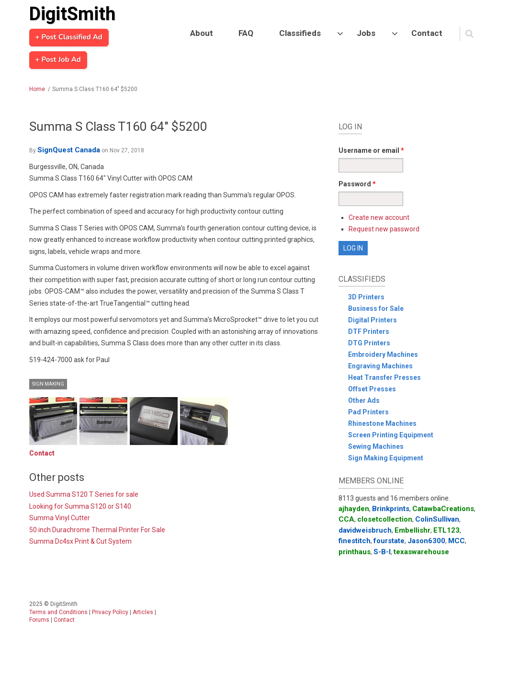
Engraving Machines (380, 366)
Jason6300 (426, 540)
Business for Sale (376, 308)
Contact (426, 33)
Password (357, 184)
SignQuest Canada (68, 150)
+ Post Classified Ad (68, 37)
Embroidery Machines (383, 354)
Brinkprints (390, 508)
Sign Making (48, 384)
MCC (456, 540)
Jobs (366, 33)
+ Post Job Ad (58, 60)
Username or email (371, 150)
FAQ (245, 33)
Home (37, 89)
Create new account (379, 217)
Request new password (384, 229)
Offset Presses (372, 389)
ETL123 (446, 530)
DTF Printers (368, 331)
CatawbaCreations (443, 508)
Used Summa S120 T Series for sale (83, 494)
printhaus (355, 552)
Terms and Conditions (58, 612)
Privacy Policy (110, 612)
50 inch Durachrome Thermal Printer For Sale (97, 530)
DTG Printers (369, 343)
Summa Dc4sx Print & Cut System (80, 541)
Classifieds (300, 33)
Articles (143, 612)
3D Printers (366, 297)
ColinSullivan (437, 519)
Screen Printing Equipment (390, 435)
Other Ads (364, 400)
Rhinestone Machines (382, 423)
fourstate (389, 540)
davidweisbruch (365, 530)
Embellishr (412, 530)
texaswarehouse (421, 552)
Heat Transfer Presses (384, 377)
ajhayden (354, 508)
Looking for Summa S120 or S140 (80, 506)
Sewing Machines (376, 446)
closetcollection (384, 519)
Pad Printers (368, 412)
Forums (39, 619)
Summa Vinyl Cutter (59, 518)
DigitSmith (72, 13)
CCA (346, 519)
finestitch (355, 540)
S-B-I (382, 552)
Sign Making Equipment (385, 458)
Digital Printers (372, 320)
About (201, 33)
